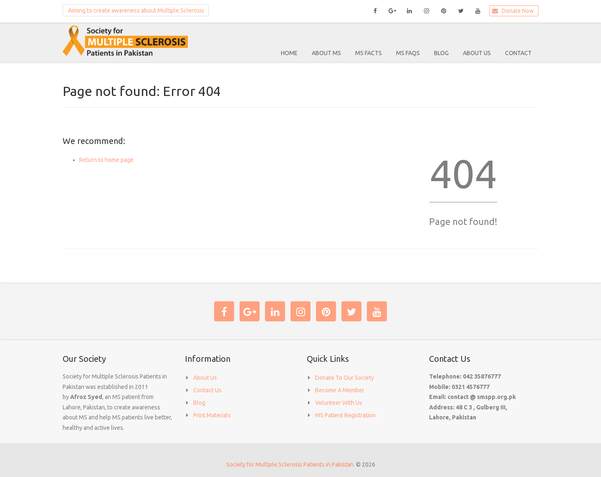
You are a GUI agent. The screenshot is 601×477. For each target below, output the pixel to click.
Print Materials (212, 415)
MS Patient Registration (345, 415)
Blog (441, 53)
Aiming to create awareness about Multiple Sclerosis (134, 10)
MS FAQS (408, 53)
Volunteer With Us (338, 402)
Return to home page (106, 159)
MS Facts (368, 53)
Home (289, 53)
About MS (326, 53)
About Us (477, 53)
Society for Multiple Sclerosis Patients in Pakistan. (290, 464)
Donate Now (512, 11)
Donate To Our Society (344, 377)
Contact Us (207, 390)
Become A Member (339, 390)
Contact (518, 53)
